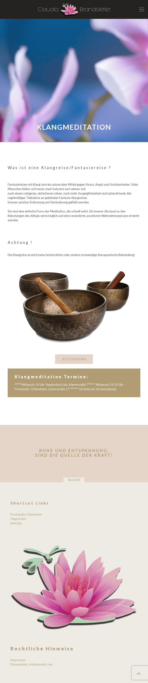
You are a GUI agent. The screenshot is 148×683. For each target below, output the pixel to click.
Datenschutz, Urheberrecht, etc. (31, 664)
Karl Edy (16, 523)
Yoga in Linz (18, 519)
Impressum (18, 660)
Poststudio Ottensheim (26, 514)
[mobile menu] (142, 9)
